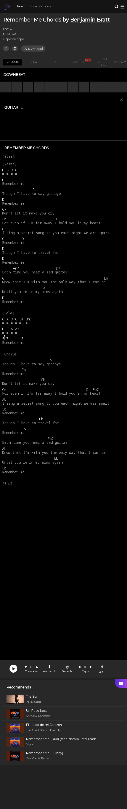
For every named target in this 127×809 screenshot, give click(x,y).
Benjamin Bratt (90, 20)
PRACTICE (79, 61)
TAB (55, 62)
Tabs (19, 6)
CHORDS (12, 62)
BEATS (35, 62)
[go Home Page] (6, 6)
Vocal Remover (41, 6)
